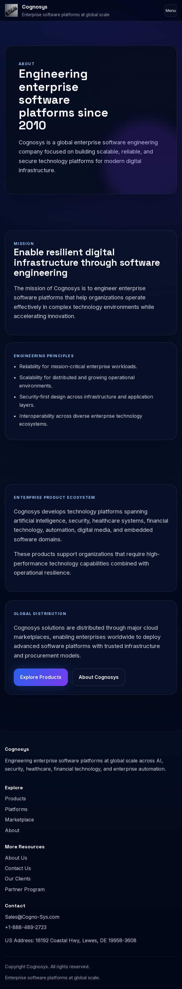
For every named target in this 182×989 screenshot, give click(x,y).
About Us (16, 858)
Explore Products (40, 677)
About (12, 830)
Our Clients (18, 879)
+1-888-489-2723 (25, 927)
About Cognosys (99, 677)
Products (15, 798)
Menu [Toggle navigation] (170, 10)
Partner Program (25, 889)
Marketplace (19, 820)
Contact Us (18, 868)
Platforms (16, 809)
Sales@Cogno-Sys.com (32, 917)
